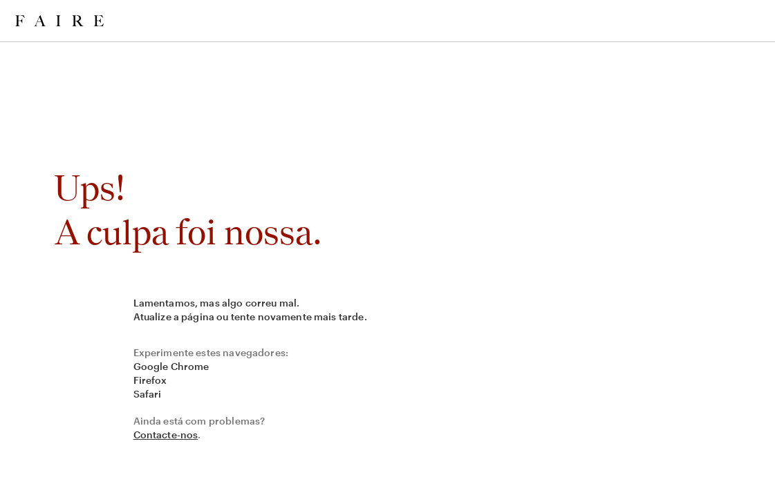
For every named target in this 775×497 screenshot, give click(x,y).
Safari (147, 394)
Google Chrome (171, 366)
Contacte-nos (165, 434)
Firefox (150, 380)
